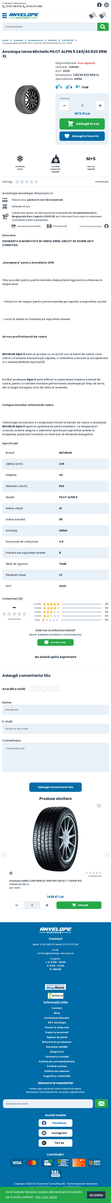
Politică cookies (57, 1066)
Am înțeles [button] (96, 1194)
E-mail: (7, 721)
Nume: (7, 702)
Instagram (54, 1133)
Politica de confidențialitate (57, 1061)
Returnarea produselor (57, 1042)
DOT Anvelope (57, 1022)
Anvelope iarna (35, 40)
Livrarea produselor (57, 1017)
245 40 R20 (68, 40)
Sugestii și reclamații (57, 1076)
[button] (4, 855)
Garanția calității (57, 1046)
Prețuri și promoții (56, 1032)
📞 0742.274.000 (32, 6)
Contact (57, 1008)
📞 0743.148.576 (12, 6)
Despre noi (57, 1051)
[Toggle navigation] (4, 15)
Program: (55, 958)
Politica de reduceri (56, 1071)
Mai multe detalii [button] (46, 1197)
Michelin (52, 40)
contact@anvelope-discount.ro (55, 953)
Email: (55, 949)
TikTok (53, 1143)
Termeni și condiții (57, 1056)
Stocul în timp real (57, 1027)
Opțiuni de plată (56, 1037)
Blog (57, 1013)
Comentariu (11, 740)
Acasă (5, 40)
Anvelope (18, 40)
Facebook (54, 1123)
